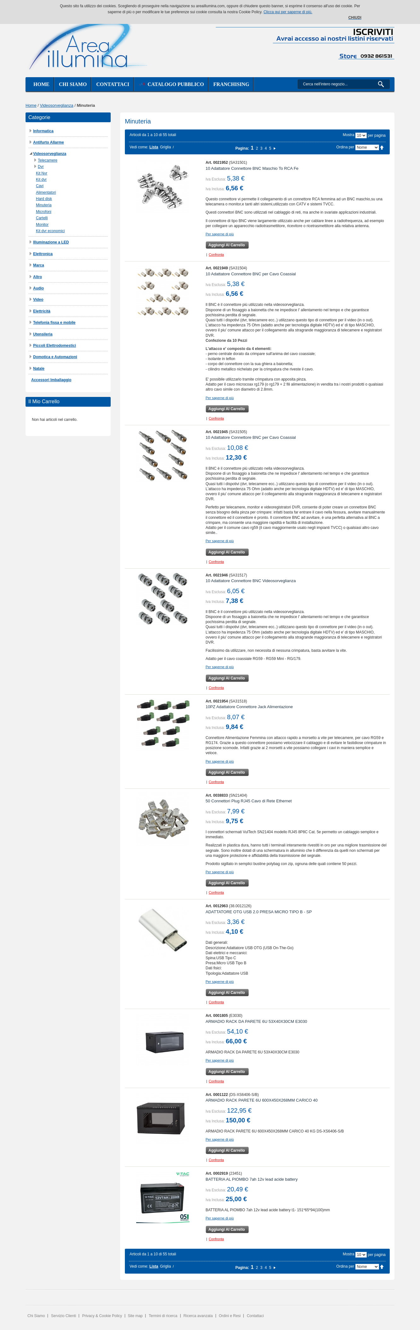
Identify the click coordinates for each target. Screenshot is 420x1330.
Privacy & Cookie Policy (102, 1316)
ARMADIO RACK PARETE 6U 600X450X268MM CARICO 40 (262, 1100)
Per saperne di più (220, 234)
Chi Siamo (36, 1316)
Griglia (165, 147)
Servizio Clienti (63, 1316)
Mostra (348, 135)
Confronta (216, 254)
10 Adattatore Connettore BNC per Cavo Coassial (251, 274)
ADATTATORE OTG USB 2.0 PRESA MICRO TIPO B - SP (259, 911)
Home (41, 84)
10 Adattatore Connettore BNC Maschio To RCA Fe (252, 168)
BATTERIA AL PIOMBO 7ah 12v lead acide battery (252, 1179)
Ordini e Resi (230, 1316)
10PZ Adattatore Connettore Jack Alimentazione (249, 706)
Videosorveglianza (56, 105)
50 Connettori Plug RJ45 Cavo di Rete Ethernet (249, 801)
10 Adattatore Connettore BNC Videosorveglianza (251, 580)
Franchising (231, 84)
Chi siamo (73, 84)
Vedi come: (139, 147)
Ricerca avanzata (198, 1316)
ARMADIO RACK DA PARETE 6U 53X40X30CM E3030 (256, 1021)
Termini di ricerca (163, 1316)
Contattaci (112, 84)
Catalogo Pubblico (171, 84)
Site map (135, 1316)
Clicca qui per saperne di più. (288, 12)
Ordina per (345, 147)
